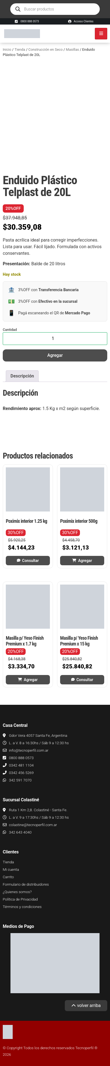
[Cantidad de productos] (55, 338)
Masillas (72, 49)
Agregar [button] (85, 560)
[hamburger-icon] (101, 33)
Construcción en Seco (45, 49)
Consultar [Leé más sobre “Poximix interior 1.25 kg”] (30, 560)
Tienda (19, 49)
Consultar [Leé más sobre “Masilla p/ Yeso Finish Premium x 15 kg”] (84, 679)
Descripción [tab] (22, 376)
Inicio (7, 49)
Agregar (55, 355)
